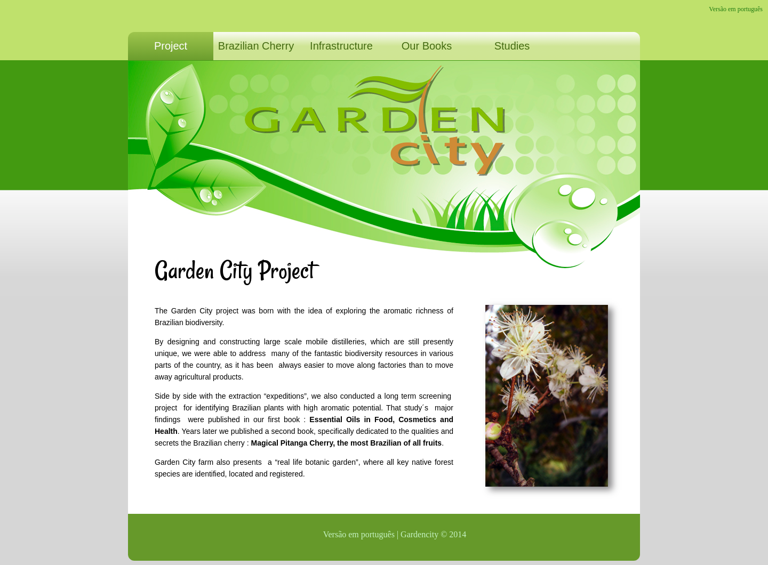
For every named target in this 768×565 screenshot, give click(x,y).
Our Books (427, 46)
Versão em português (736, 9)
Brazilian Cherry (256, 46)
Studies (512, 46)
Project (170, 46)
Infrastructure (341, 46)
